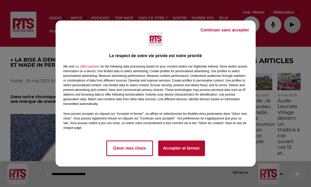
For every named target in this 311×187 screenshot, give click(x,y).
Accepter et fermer (181, 148)
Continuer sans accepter (225, 30)
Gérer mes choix (129, 148)
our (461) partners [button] (87, 66)
